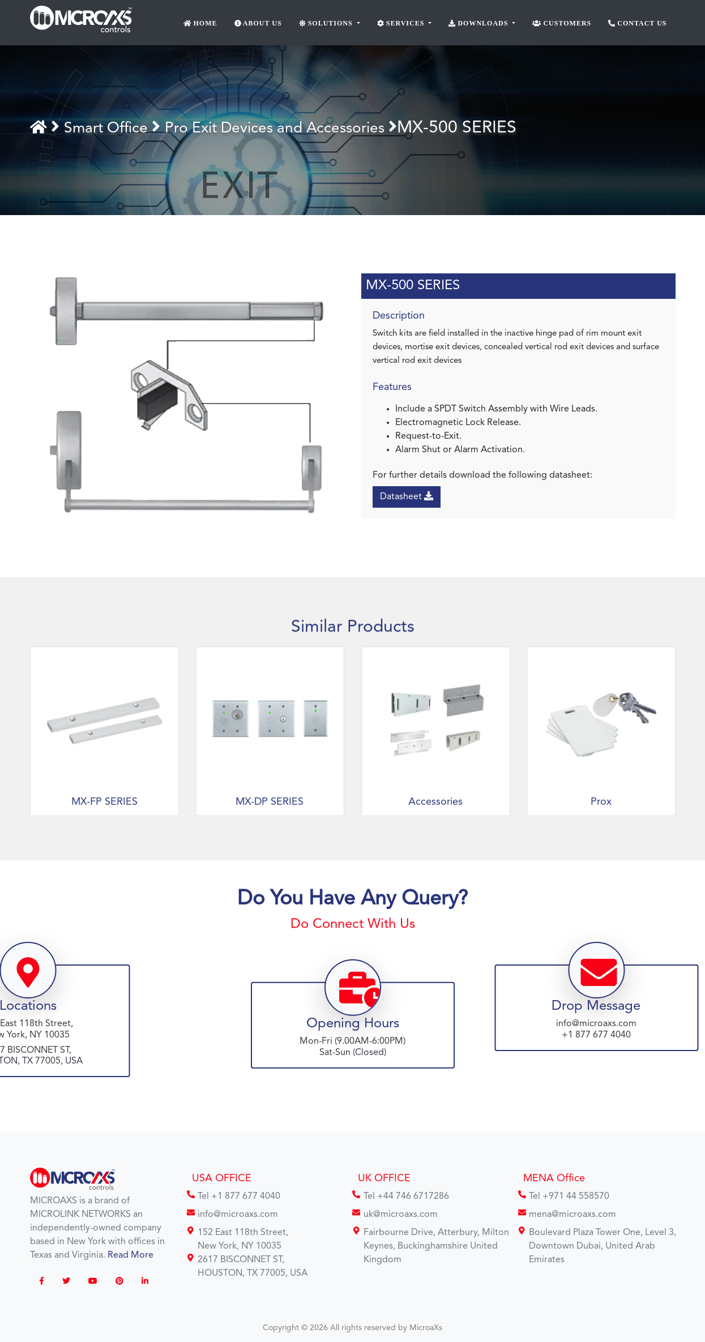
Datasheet (406, 496)
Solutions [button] (327, 23)
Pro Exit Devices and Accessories (307, 127)
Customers (561, 23)
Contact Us (637, 23)
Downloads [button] (479, 23)
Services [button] (402, 23)
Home (200, 23)
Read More (130, 1255)
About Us (258, 23)
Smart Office (116, 127)
